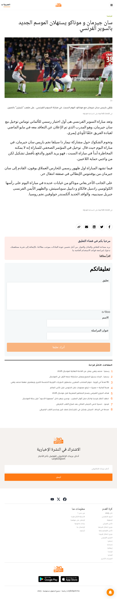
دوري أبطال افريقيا (105, 527)
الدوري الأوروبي (106, 537)
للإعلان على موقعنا (78, 520)
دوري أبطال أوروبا (105, 534)
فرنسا (109, 16)
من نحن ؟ (81, 513)
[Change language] (7, 5)
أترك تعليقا (59, 347)
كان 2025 (108, 513)
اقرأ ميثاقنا (104, 255)
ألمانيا (110, 555)
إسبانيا (109, 544)
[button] (110, 592)
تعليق (106, 280)
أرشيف (82, 531)
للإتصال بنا (81, 527)
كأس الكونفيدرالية (105, 531)
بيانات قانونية (80, 524)
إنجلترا (110, 541)
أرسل (58, 477)
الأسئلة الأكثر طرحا (78, 517)
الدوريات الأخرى (106, 558)
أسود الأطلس (107, 517)
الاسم (105, 317)
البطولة (109, 520)
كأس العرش (107, 524)
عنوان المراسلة (100, 330)
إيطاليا (109, 548)
